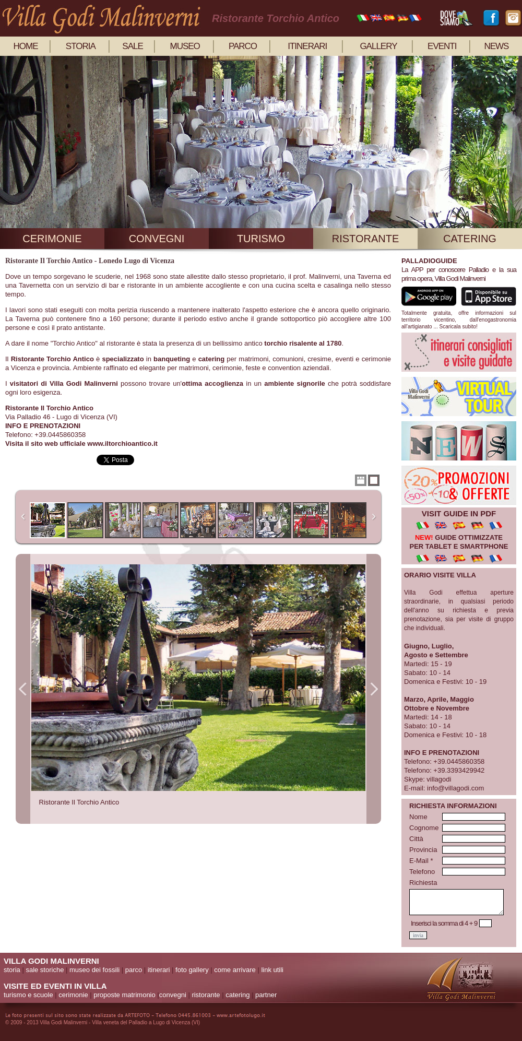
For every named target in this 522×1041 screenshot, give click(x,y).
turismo (261, 238)
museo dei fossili (94, 970)
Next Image (373, 689)
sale (132, 46)
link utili (272, 970)
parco (243, 46)
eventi (442, 46)
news (496, 46)
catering (469, 238)
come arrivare (234, 970)
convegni (157, 238)
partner (266, 995)
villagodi (438, 779)
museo (185, 46)
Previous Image (23, 689)
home (26, 46)
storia (81, 46)
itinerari (307, 46)
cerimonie (51, 238)
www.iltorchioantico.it (122, 443)
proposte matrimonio (124, 995)
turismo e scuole (28, 995)
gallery (378, 46)
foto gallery (192, 970)
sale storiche (45, 970)
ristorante (365, 238)
